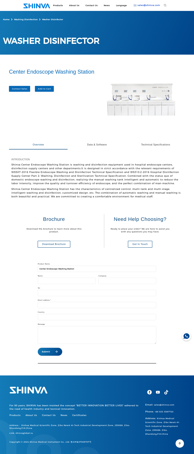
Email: (159, 404)
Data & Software (97, 144)
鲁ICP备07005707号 (81, 442)
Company (102, 276)
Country (41, 312)
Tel (39, 288)
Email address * (44, 300)
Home (6, 19)
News (107, 5)
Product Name (44, 264)
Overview (38, 144)
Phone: (159, 411)
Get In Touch (140, 244)
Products (58, 5)
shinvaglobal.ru (24, 433)
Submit (46, 351)
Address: (162, 426)
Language (121, 5)
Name (40, 276)
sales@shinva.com (147, 5)
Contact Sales (19, 89)
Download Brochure (54, 244)
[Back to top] (180, 443)
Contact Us (91, 5)
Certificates (79, 415)
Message (41, 324)
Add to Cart (44, 89)
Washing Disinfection (26, 19)
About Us (74, 5)
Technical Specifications (155, 144)
